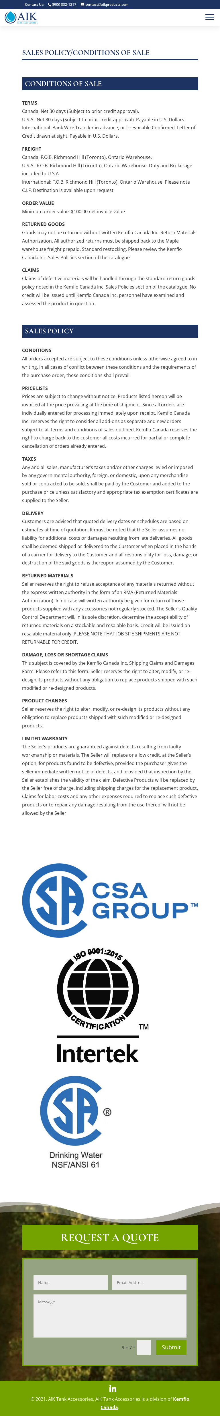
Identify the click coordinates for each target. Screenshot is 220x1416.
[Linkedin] (112, 1388)
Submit (171, 1347)
